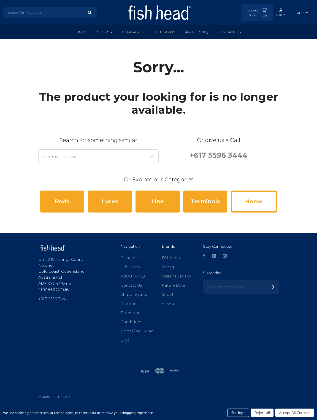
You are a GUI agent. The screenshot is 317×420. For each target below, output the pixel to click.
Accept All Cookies (294, 412)
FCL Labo (171, 258)
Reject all (262, 412)
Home (82, 32)
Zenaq (168, 267)
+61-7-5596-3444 (53, 299)
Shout (167, 294)
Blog (125, 340)
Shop (104, 32)
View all (169, 304)
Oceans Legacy (176, 276)
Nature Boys (173, 285)
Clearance (133, 32)
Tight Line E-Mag (137, 331)
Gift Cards (164, 32)
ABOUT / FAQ (196, 32)
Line (157, 201)
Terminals (205, 201)
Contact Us (229, 32)
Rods (62, 201)
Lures (110, 201)
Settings (238, 412)
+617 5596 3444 (218, 155)
